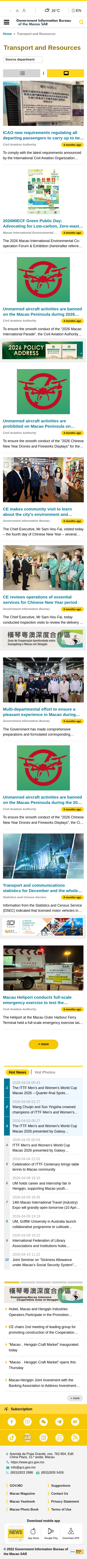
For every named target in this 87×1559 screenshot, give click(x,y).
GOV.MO (16, 1485)
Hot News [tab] (17, 1072)
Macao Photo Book (24, 1509)
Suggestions (60, 1485)
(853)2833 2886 (21, 1472)
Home (7, 34)
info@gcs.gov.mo (23, 1467)
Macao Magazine (22, 1493)
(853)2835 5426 (52, 1472)
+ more (75, 1398)
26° (55, 10)
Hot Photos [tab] (45, 1072)
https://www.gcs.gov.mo (27, 1462)
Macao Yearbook (22, 1501)
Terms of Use (61, 1509)
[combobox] (23, 60)
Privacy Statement (65, 1501)
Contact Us (59, 1493)
